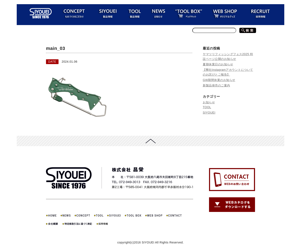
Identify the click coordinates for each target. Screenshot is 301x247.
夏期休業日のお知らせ (218, 64)
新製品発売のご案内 (216, 85)
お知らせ (209, 102)
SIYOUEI (209, 112)
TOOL (207, 107)
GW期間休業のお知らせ (219, 80)
